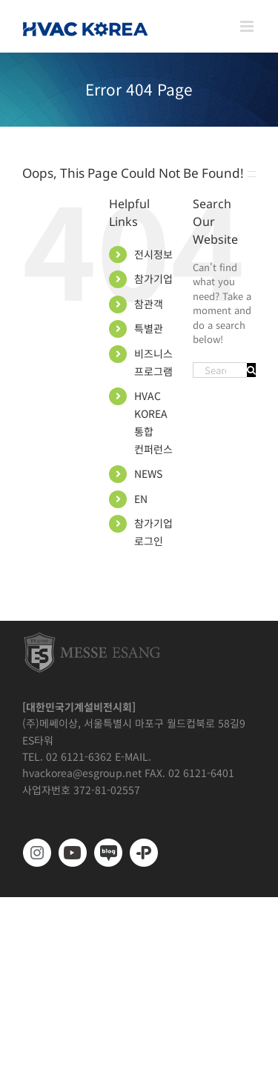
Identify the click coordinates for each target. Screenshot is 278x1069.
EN (141, 498)
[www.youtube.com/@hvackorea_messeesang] (72, 852)
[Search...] (220, 370)
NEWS (148, 473)
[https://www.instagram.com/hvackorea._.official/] (37, 852)
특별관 (148, 328)
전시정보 (153, 254)
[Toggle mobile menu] (248, 26)
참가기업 (153, 278)
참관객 (148, 303)
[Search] (251, 370)
